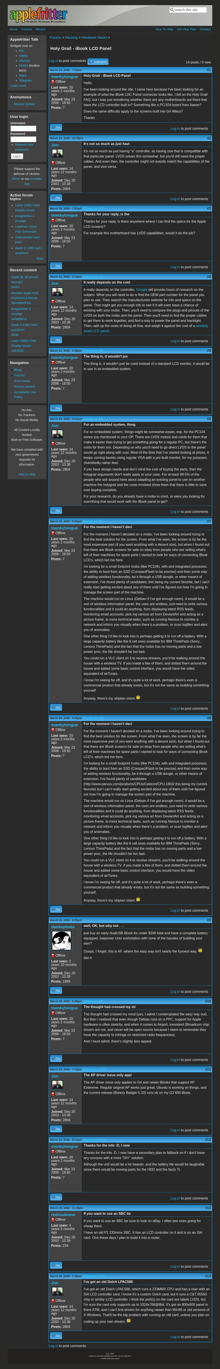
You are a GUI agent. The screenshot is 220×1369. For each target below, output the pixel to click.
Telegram (25, 80)
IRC (21, 50)
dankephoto (63, 927)
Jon (54, 145)
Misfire (23, 65)
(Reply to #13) (94, 1276)
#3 (209, 208)
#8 (209, 718)
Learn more (18, 85)
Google (141, 289)
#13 (208, 1208)
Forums (26, 29)
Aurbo (15, 287)
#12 (208, 1140)
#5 (209, 351)
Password (19, 134)
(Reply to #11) (94, 1140)
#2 (209, 138)
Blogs (18, 370)
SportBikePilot (21, 303)
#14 (208, 1276)
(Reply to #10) (94, 1069)
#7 (209, 521)
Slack (23, 75)
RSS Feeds (22, 381)
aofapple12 (19, 319)
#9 (209, 920)
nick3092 (17, 350)
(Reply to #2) (93, 208)
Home (13, 29)
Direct (16, 178)
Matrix (23, 55)
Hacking (71, 37)
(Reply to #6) (93, 521)
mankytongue (64, 76)
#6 (209, 419)
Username (19, 123)
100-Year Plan (186, 29)
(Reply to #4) (93, 351)
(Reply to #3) (93, 277)
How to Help (27, 474)
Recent (41, 29)
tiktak (15, 334)
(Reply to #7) (93, 718)
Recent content (24, 104)
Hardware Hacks (94, 37)
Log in (53, 61)
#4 (209, 277)
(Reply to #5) (93, 419)
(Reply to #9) (93, 1001)
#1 (209, 70)
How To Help (164, 29)
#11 (208, 1069)
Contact (205, 29)
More (40, 258)
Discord (24, 60)
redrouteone (63, 1214)
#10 (208, 1001)
